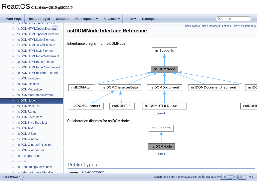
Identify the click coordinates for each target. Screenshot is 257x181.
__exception (25, 95)
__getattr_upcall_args (31, 156)
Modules (62, 19)
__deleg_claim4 (27, 67)
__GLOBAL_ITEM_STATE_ (35, 172)
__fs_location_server (30, 128)
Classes (111, 19)
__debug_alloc (26, 62)
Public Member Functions (216, 26)
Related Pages (39, 19)
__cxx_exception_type (31, 39)
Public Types (191, 26)
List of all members (244, 26)
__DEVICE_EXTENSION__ (35, 73)
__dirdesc (23, 78)
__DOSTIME (25, 89)
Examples (149, 19)
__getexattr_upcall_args (33, 161)
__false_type (25, 106)
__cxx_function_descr (31, 45)
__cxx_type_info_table (31, 56)
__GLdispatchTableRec (32, 167)
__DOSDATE (25, 84)
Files (131, 19)
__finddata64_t (26, 117)
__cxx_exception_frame (32, 34)
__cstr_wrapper (27, 28)
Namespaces (86, 19)
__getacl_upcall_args (31, 150)
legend (161, 113)
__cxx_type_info (27, 51)
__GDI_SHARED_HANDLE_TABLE (41, 139)
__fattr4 (22, 111)
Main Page (14, 19)
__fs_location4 (26, 122)
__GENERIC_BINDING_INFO (37, 145)
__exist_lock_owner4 (31, 100)
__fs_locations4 (27, 133)
